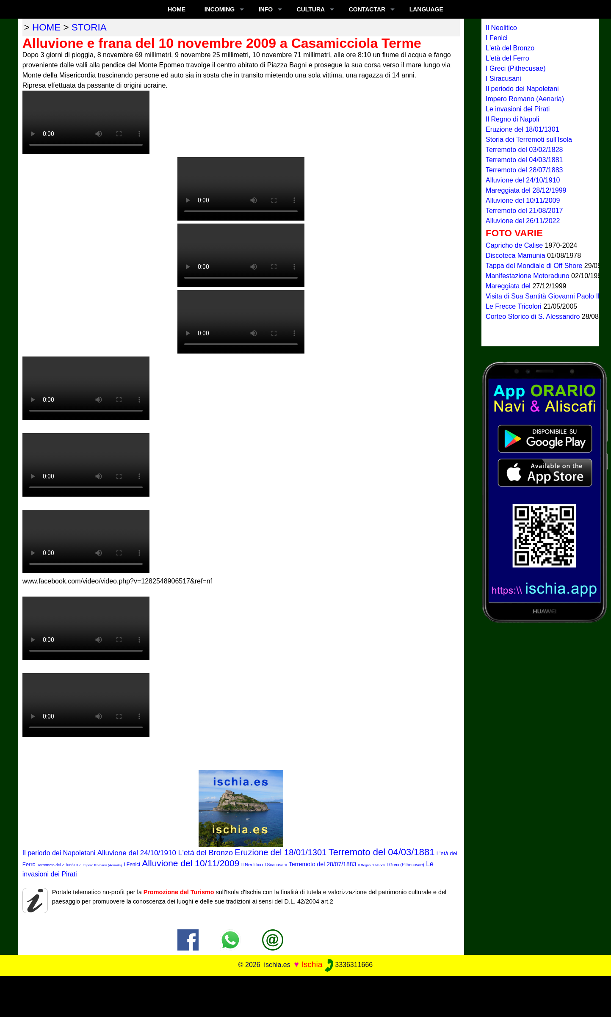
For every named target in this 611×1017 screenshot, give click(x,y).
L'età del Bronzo (205, 852)
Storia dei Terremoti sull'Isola (529, 139)
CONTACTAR (367, 9)
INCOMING (220, 9)
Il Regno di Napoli (371, 865)
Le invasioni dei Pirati (518, 109)
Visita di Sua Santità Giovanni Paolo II (544, 296)
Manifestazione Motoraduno (528, 275)
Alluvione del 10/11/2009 (190, 863)
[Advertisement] (306, 995)
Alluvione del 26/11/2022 (523, 220)
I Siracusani (276, 864)
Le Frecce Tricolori (514, 306)
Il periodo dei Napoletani (59, 853)
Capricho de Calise (515, 245)
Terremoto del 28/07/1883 (323, 864)
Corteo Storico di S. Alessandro (534, 316)
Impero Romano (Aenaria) (102, 865)
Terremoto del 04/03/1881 (382, 852)
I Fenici (132, 865)
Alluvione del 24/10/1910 (136, 853)
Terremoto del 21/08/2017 (59, 865)
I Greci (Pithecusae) (405, 864)
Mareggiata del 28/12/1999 (526, 190)
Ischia (311, 964)
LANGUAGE (426, 9)
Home (176, 9)
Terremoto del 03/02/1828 (524, 149)
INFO (266, 9)
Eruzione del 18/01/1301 (280, 852)
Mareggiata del (509, 286)
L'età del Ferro (507, 58)
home (46, 27)
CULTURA (311, 9)
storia (89, 27)
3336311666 (349, 964)
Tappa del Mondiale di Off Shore (535, 265)
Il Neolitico (252, 864)
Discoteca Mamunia (516, 255)
